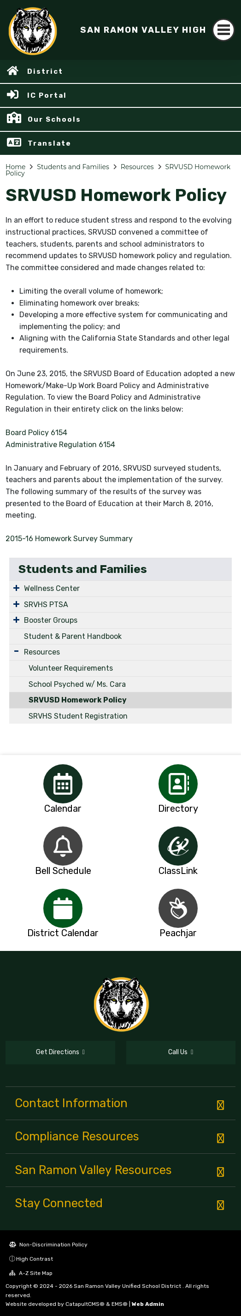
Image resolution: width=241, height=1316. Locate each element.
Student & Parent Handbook (73, 636)
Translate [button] (49, 143)
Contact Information (71, 1103)
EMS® (120, 1304)
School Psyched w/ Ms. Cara (77, 684)
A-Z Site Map (31, 1273)
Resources (137, 167)
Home (15, 167)
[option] (63, 783)
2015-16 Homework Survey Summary (69, 538)
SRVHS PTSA (46, 604)
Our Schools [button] (54, 119)
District (45, 71)
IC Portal (47, 95)
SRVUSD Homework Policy (78, 700)
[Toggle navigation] (223, 30)
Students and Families (73, 167)
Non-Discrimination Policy (48, 1244)
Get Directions (60, 1052)
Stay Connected (59, 1203)
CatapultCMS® (85, 1304)
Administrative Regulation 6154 (60, 444)
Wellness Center (52, 588)
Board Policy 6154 (36, 432)
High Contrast (34, 1259)
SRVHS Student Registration (78, 716)
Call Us (180, 1052)
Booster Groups (50, 620)
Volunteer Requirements (71, 668)
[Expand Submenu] (16, 587)
